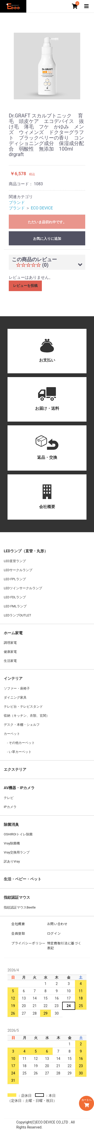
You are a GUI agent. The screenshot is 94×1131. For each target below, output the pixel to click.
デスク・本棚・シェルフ (22, 725)
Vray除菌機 (12, 843)
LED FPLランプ (15, 579)
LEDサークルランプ (18, 570)
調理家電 (10, 643)
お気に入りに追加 (47, 239)
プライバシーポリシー (28, 943)
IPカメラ (10, 807)
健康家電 (10, 652)
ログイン (54, 933)
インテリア (13, 678)
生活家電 (10, 661)
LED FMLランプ (15, 606)
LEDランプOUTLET (17, 615)
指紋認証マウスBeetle (20, 907)
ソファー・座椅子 (17, 688)
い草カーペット (20, 752)
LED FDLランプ (15, 597)
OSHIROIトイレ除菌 (18, 834)
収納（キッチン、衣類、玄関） (26, 715)
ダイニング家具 (15, 697)
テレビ (9, 798)
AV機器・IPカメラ (19, 788)
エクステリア (15, 769)
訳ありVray (12, 861)
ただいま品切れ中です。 (47, 222)
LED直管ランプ (15, 561)
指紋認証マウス (17, 897)
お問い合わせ (57, 924)
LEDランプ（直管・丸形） (26, 551)
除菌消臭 (11, 824)
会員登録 (18, 933)
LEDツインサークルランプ (23, 588)
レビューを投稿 (25, 286)
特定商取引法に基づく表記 (64, 945)
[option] (47, 66)
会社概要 (18, 924)
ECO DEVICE (42, 208)
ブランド (17, 202)
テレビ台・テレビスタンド (23, 706)
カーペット (12, 734)
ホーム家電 (13, 633)
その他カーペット (21, 743)
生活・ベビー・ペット (22, 879)
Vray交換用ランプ (17, 852)
